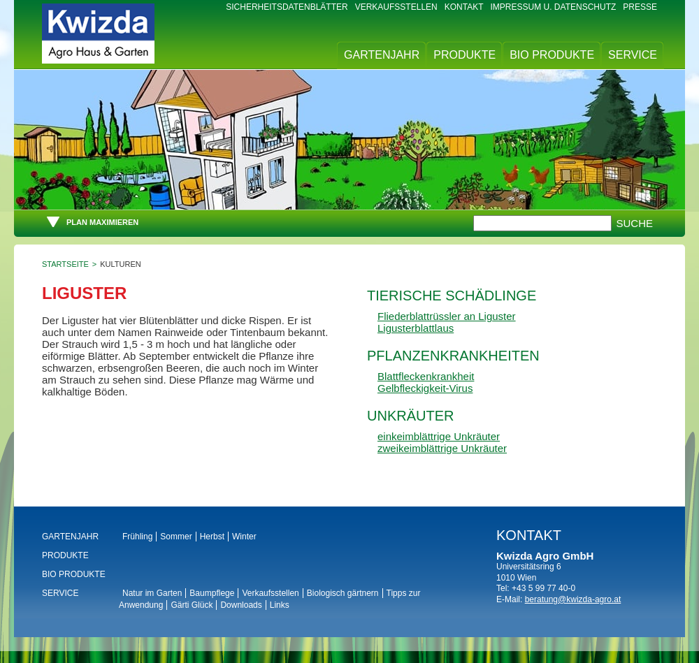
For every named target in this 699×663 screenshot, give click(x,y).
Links (279, 605)
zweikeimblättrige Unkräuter (442, 448)
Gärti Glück (191, 605)
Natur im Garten (152, 593)
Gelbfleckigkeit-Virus (425, 388)
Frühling (137, 536)
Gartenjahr (381, 55)
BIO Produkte (552, 55)
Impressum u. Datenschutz (554, 7)
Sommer (176, 536)
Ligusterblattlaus (415, 328)
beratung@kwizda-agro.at (573, 599)
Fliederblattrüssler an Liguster (446, 316)
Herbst (212, 536)
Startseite (65, 264)
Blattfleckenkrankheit (425, 376)
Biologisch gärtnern (343, 593)
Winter (244, 536)
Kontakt (464, 7)
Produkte (464, 55)
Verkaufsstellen (396, 7)
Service (632, 55)
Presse (640, 7)
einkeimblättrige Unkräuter (438, 436)
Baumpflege (211, 593)
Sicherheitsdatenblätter (286, 7)
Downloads (240, 605)
